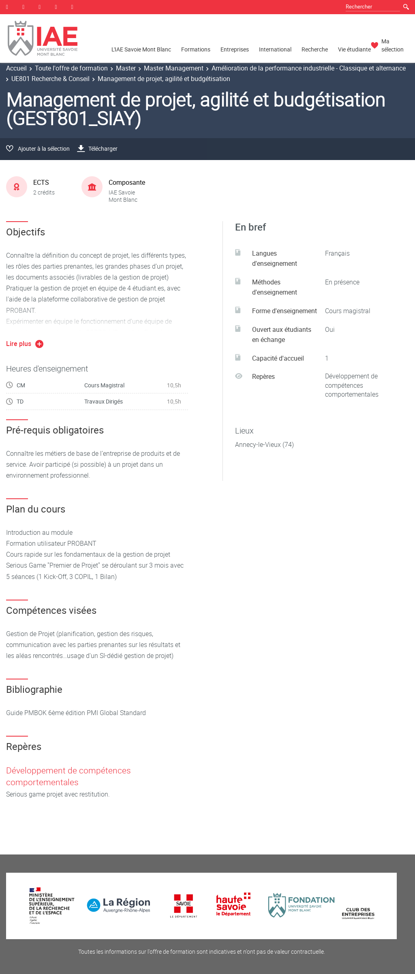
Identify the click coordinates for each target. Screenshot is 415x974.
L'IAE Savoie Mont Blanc (141, 49)
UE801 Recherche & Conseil (50, 78)
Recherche (315, 49)
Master (126, 68)
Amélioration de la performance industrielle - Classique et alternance (309, 68)
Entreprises (234, 49)
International (275, 49)
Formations (195, 49)
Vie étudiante (354, 49)
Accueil (16, 68)
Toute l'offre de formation (71, 68)
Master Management (173, 68)
